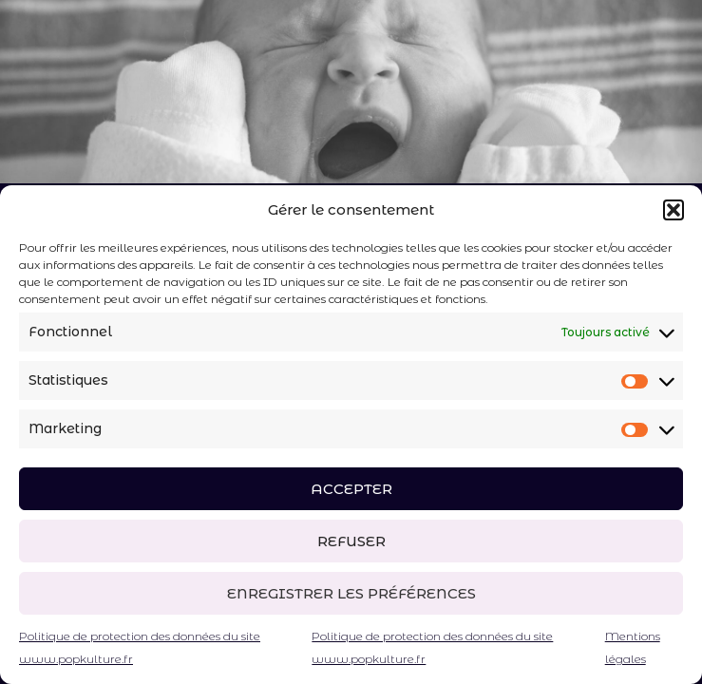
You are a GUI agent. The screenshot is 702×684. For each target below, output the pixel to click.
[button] (673, 209)
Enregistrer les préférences (351, 593)
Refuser (351, 541)
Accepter (351, 489)
